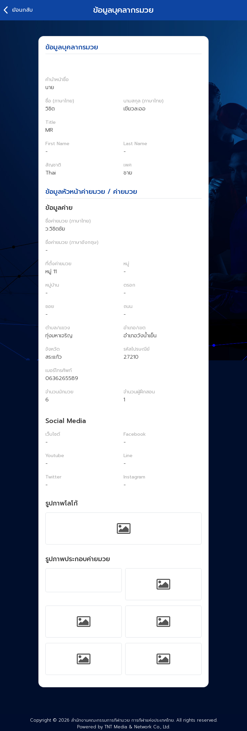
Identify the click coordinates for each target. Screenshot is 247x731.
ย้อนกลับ (22, 10)
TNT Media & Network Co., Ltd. (137, 727)
